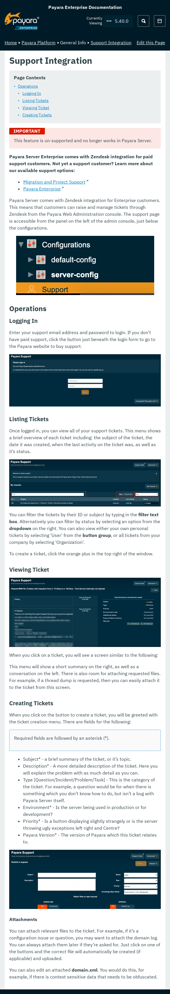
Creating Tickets (37, 114)
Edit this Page (151, 42)
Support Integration (111, 42)
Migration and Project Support (54, 182)
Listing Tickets (35, 100)
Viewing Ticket (35, 107)
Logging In (31, 93)
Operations (28, 86)
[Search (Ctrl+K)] (143, 21)
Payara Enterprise (42, 189)
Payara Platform (39, 42)
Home (11, 42)
